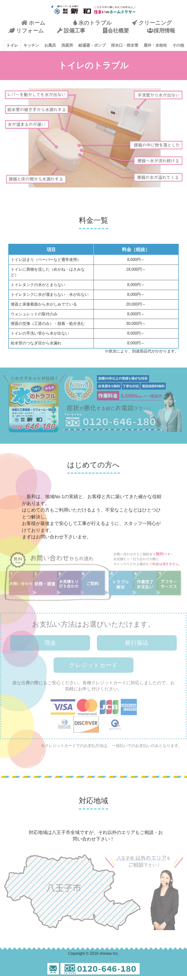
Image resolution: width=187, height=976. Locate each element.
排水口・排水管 (124, 45)
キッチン (31, 45)
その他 (178, 45)
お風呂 (50, 45)
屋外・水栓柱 (155, 45)
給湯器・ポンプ (92, 45)
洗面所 (67, 45)
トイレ (12, 45)
